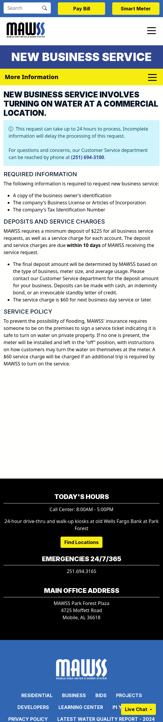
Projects (129, 695)
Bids (101, 695)
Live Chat (137, 709)
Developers (33, 707)
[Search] (21, 8)
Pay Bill (81, 9)
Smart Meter (136, 9)
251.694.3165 (81, 571)
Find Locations (81, 542)
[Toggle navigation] (151, 30)
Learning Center (80, 707)
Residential (37, 695)
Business (74, 695)
